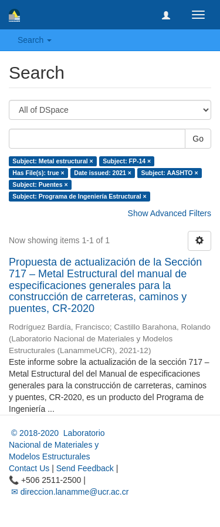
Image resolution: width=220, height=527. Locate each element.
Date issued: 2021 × (102, 172)
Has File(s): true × (38, 172)
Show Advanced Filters (169, 213)
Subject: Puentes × (39, 184)
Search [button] (35, 40)
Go (198, 138)
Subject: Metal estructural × (52, 161)
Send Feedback (85, 468)
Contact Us (29, 468)
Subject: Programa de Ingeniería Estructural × (79, 196)
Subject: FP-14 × (127, 161)
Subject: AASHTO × (169, 172)
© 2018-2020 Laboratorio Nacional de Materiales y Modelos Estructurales (57, 444)
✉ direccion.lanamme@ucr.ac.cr (68, 491)
